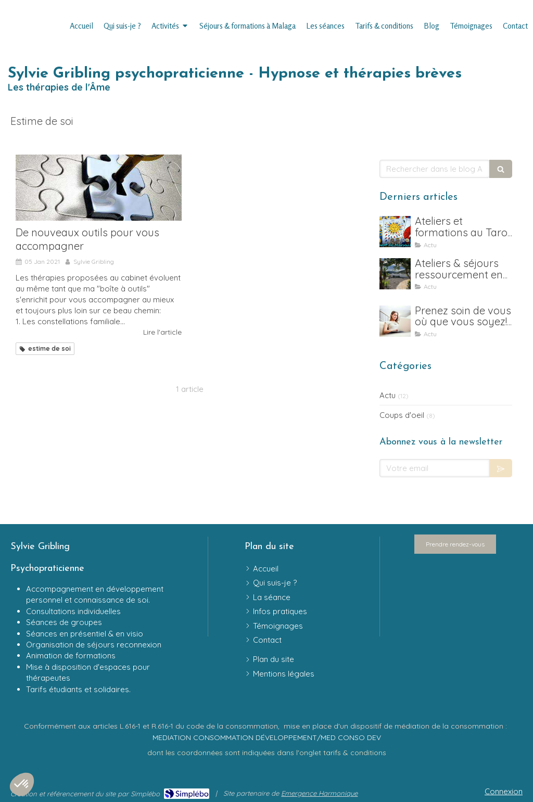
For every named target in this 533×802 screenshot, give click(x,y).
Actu (387, 395)
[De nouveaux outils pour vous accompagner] (99, 188)
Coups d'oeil (401, 415)
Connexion (504, 791)
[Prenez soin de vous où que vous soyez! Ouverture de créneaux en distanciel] (395, 321)
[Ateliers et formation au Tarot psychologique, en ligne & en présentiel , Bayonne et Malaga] (395, 231)
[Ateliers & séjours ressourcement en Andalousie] (395, 273)
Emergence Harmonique (319, 793)
